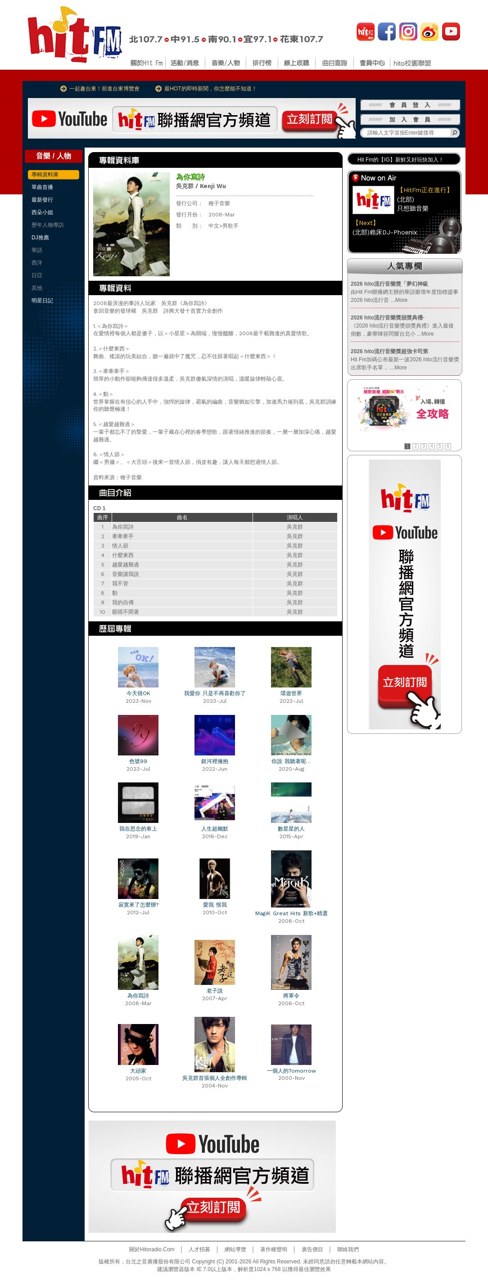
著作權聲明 (273, 1249)
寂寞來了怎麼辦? (138, 905)
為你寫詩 (138, 996)
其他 (37, 288)
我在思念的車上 (138, 829)
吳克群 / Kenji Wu (201, 186)
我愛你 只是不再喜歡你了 (215, 693)
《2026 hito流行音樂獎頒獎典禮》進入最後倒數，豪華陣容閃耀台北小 (402, 326)
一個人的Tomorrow (291, 1071)
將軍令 (291, 996)
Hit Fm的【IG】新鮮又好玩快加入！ (400, 160)
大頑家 (138, 1071)
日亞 (37, 275)
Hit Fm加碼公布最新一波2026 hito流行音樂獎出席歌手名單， (405, 359)
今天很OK (138, 693)
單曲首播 (42, 187)
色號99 (138, 761)
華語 (37, 250)
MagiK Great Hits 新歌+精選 (291, 913)
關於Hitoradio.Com (152, 1249)
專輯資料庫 (45, 174)
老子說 (215, 991)
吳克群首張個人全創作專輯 (214, 1078)
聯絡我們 (348, 1249)
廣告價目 (312, 1249)
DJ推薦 (40, 237)
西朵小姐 (42, 212)
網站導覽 (235, 1249)
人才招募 (199, 1249)
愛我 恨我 (215, 905)
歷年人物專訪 (48, 225)
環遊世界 (291, 693)
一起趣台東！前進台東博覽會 (104, 88)
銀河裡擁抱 (214, 761)
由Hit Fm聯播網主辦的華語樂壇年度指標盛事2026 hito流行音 (404, 292)
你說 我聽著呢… (291, 761)
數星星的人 (291, 829)
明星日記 (42, 300)
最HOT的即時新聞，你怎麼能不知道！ (210, 88)
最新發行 (42, 200)
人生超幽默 (214, 829)
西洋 (37, 263)
